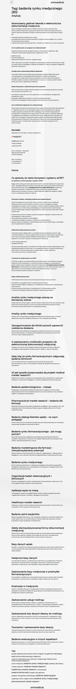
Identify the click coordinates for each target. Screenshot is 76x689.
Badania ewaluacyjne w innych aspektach (34, 639)
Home (15, 170)
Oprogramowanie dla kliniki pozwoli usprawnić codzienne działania (37, 326)
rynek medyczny (17, 663)
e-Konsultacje (41, 670)
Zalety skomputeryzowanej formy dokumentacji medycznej (38, 529)
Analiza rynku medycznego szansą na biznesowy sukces (32, 298)
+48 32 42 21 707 (16, 146)
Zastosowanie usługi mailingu (28, 600)
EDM (35, 654)
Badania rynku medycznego (27, 462)
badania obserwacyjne (46, 675)
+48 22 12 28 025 (16, 143)
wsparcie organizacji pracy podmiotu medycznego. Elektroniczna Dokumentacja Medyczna (34, 659)
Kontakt (16, 130)
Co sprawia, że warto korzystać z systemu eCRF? (38, 178)
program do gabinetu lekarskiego (49, 654)
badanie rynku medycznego (46, 678)
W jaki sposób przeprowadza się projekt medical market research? (38, 374)
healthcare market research (24, 669)
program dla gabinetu (37, 672)
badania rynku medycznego (36, 663)
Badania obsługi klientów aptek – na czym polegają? (35, 418)
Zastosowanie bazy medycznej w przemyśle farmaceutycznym (35, 573)
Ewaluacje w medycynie (25, 586)
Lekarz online (29, 679)
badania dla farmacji (20, 672)
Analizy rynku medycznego (26, 313)
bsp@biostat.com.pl (18, 141)
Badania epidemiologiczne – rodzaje (31, 387)
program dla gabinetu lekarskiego (23, 676)
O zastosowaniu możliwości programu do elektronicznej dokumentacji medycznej (34, 343)
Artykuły (16, 16)
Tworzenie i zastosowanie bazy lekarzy (32, 627)
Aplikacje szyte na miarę (25, 490)
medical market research (35, 666)
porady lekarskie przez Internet (22, 654)
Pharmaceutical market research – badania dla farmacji (37, 402)
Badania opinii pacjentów (25, 514)
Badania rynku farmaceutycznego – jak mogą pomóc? (36, 432)
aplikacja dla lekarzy (56, 663)
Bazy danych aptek (22, 544)
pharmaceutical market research (25, 681)
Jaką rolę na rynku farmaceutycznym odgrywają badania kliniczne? (38, 357)
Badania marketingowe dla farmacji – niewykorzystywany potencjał (32, 449)
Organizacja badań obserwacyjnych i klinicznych (32, 477)
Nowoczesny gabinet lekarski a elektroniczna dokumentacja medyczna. (36, 24)
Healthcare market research (27, 502)
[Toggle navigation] (11, 2)
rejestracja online (17, 678)
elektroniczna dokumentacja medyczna (26, 656)
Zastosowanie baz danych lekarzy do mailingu (37, 613)
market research (17, 667)
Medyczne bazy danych (24, 558)
